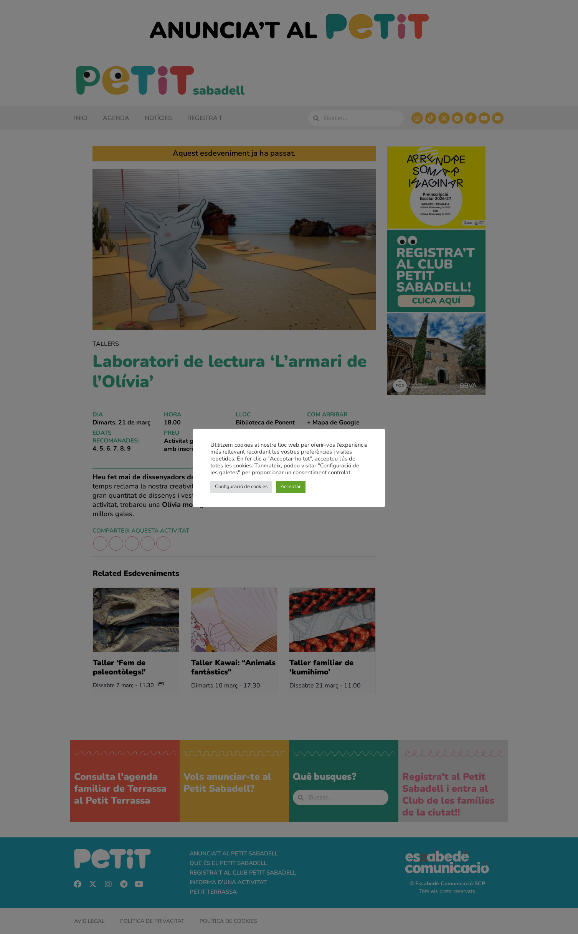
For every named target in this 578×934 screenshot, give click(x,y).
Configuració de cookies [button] (241, 486)
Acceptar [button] (291, 486)
